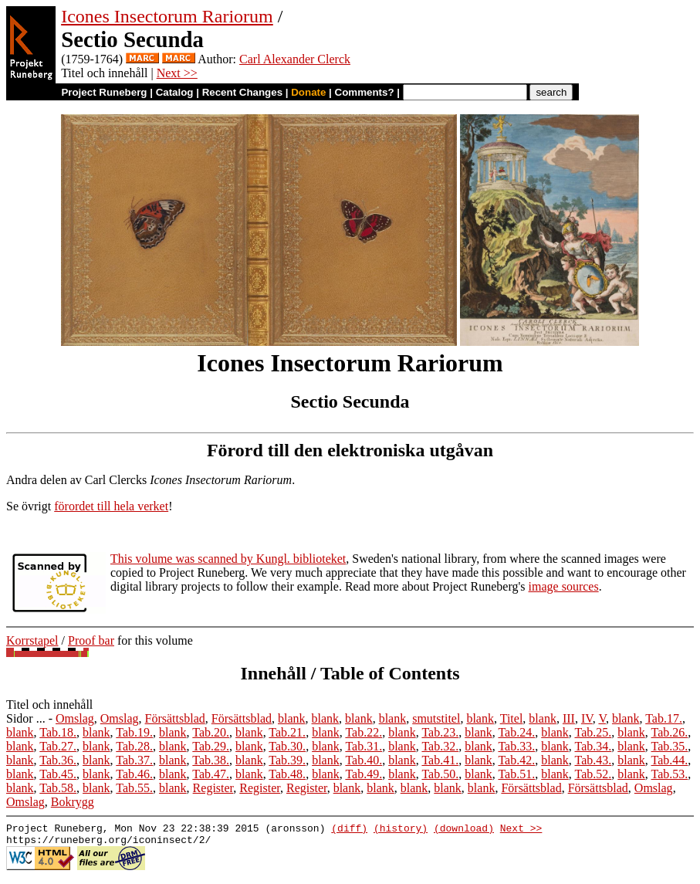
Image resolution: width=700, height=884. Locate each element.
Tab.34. (592, 746)
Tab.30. (287, 746)
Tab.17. (663, 718)
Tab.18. (57, 732)
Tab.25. (592, 732)
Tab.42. (516, 760)
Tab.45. (57, 774)
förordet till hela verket (111, 506)
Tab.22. (363, 732)
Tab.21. (287, 732)
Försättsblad (175, 718)
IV (587, 718)
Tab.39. (287, 760)
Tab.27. (57, 746)
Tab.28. (134, 746)
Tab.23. (439, 732)
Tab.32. (439, 746)
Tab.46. (134, 774)
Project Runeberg (104, 92)
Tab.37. (134, 760)
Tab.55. (134, 787)
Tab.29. (210, 746)
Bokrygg (72, 801)
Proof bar (91, 640)
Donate (308, 92)
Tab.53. (669, 774)
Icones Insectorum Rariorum (167, 16)
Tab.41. (439, 760)
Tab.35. (669, 746)
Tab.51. (516, 774)
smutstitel (436, 718)
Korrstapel (32, 640)
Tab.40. (363, 760)
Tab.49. (363, 774)
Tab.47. (210, 774)
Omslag (75, 718)
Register (213, 787)
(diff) (349, 830)
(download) (464, 830)
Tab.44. (669, 760)
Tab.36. (57, 760)
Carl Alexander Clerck (294, 59)
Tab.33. (516, 746)
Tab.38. (210, 760)
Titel (511, 718)
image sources (564, 586)
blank (292, 718)
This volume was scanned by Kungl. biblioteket (228, 558)
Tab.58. (57, 787)
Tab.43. (592, 760)
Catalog (175, 92)
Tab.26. (669, 732)
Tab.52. (592, 774)
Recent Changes (242, 92)
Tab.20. (210, 732)
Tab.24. (516, 732)
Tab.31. (363, 746)
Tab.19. (134, 732)
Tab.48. (287, 774)
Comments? (364, 92)
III (569, 718)
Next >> (177, 73)
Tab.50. (439, 774)
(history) (401, 830)
